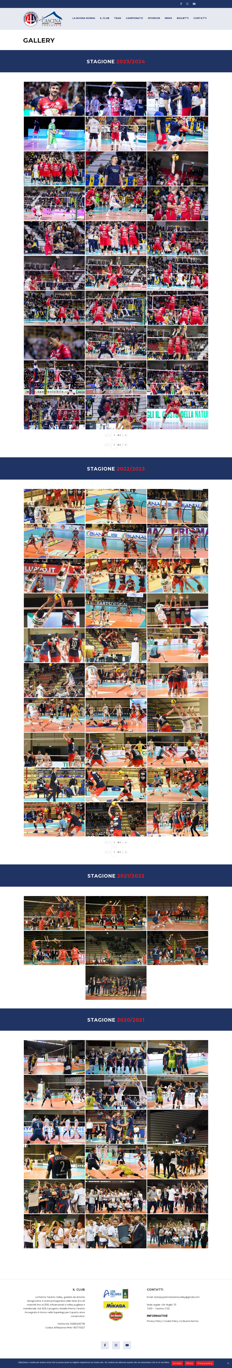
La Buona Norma (189, 1321)
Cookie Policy (171, 1321)
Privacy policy (205, 1363)
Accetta (177, 1363)
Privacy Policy (154, 1321)
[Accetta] (228, 1363)
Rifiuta (189, 1363)
